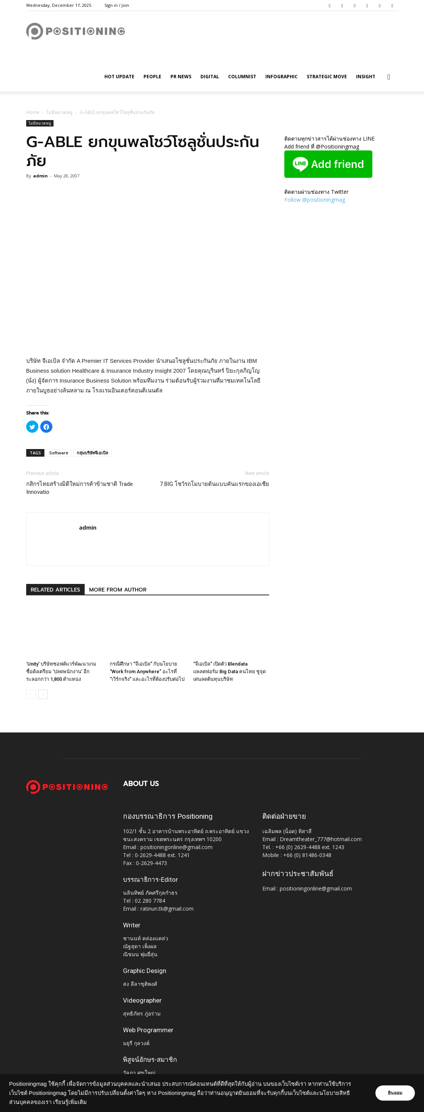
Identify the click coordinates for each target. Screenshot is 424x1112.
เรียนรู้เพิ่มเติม (70, 1102)
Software (58, 453)
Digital (209, 76)
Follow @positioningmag (314, 199)
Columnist (242, 76)
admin (40, 176)
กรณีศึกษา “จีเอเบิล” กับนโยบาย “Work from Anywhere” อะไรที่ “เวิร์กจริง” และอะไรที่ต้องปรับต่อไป (147, 671)
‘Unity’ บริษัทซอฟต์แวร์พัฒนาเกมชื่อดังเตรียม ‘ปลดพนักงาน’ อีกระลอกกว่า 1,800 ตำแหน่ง (61, 671)
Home (32, 112)
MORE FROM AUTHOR (118, 590)
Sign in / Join (116, 5)
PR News (180, 76)
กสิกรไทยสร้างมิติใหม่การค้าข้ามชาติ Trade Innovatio (79, 488)
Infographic (281, 76)
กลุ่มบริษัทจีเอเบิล (92, 453)
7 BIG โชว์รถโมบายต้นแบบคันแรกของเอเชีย (214, 484)
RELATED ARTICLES (55, 590)
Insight (365, 76)
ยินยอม (394, 1093)
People (152, 76)
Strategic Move (327, 76)
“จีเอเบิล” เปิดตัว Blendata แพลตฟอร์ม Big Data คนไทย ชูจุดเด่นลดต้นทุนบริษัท (229, 671)
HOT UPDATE (119, 76)
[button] (389, 77)
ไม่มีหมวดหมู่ (59, 112)
